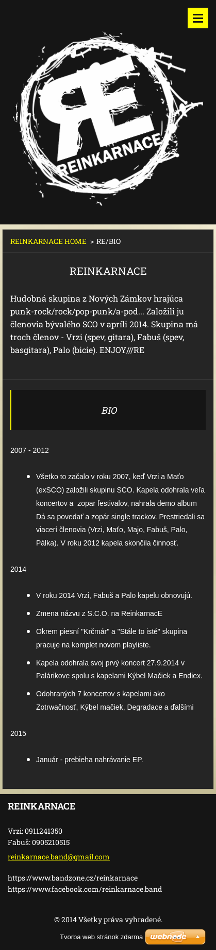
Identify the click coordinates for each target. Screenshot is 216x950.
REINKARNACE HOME (48, 241)
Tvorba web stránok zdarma (101, 937)
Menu (198, 18)
